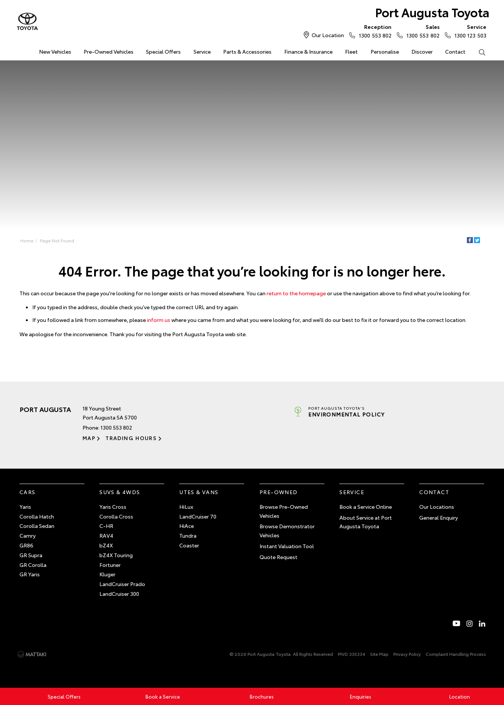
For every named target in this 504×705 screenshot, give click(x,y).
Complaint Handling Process (456, 654)
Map (88, 438)
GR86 (26, 545)
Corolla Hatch (37, 516)
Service (202, 51)
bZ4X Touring (116, 555)
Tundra (187, 535)
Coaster (189, 545)
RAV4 (106, 535)
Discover (422, 51)
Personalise (384, 51)
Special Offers (163, 51)
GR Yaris (30, 574)
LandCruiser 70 (197, 516)
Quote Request (278, 557)
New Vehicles (55, 51)
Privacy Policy (407, 654)
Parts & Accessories (247, 51)
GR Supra (31, 555)
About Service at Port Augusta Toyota (365, 522)
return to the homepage (296, 293)
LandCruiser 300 (119, 593)
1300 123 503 (468, 31)
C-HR (106, 525)
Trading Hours (131, 438)
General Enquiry (438, 517)
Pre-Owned (279, 492)
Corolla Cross (116, 516)
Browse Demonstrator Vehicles (287, 530)
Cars (28, 492)
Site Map (379, 654)
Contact (455, 51)
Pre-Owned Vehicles (109, 51)
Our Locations (436, 506)
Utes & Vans (198, 492)
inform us (158, 319)
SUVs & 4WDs (119, 492)
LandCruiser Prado (122, 584)
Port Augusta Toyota (432, 11)
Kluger (107, 574)
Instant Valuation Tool (287, 546)
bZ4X (106, 545)
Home (20, 50)
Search (479, 52)
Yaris (25, 506)
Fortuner (110, 564)
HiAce (186, 525)
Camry (28, 535)
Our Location (328, 35)
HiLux (186, 506)
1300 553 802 (374, 31)
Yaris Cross (112, 506)
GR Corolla (33, 564)
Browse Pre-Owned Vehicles (284, 511)
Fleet (351, 51)
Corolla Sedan (37, 525)
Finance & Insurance (308, 51)
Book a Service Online (365, 506)
